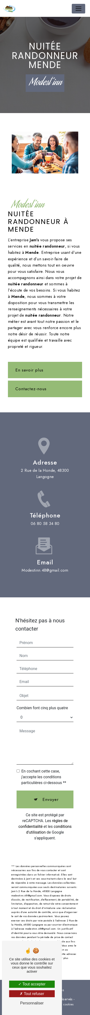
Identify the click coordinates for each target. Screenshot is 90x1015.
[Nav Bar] (78, 8)
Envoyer (50, 795)
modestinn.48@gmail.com (45, 566)
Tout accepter (31, 984)
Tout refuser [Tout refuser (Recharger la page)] (32, 994)
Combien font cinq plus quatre (42, 703)
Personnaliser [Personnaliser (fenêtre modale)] (32, 1003)
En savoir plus (29, 370)
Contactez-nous (31, 389)
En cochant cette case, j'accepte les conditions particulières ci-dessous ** (43, 773)
